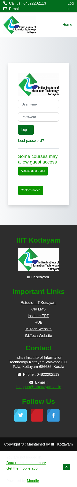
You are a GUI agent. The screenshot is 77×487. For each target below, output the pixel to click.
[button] (66, 466)
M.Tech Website (38, 329)
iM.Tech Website (38, 336)
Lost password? (31, 141)
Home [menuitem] (67, 25)
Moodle (33, 481)
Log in (71, 6)
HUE (38, 322)
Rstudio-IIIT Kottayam (38, 303)
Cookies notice (30, 190)
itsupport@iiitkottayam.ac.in (25, 14)
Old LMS (38, 309)
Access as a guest (33, 170)
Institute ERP (38, 316)
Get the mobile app (22, 468)
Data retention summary (26, 463)
